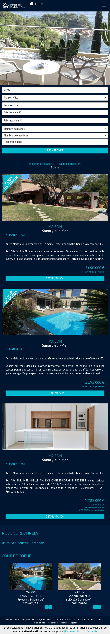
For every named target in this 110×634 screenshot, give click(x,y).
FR (37, 4)
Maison (55, 229)
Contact (100, 619)
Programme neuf (44, 619)
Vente (55, 90)
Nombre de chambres (55, 135)
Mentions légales (69, 623)
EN (41, 4)
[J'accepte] (92, 631)
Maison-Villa (55, 97)
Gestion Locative (86, 619)
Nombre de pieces (55, 128)
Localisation (55, 105)
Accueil (8, 619)
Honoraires (53, 623)
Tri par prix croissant (40, 163)
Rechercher (55, 150)
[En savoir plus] (72, 631)
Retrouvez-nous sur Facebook (23, 543)
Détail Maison (55, 278)
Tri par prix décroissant (68, 163)
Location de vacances (65, 619)
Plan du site (39, 623)
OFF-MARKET (28, 619)
